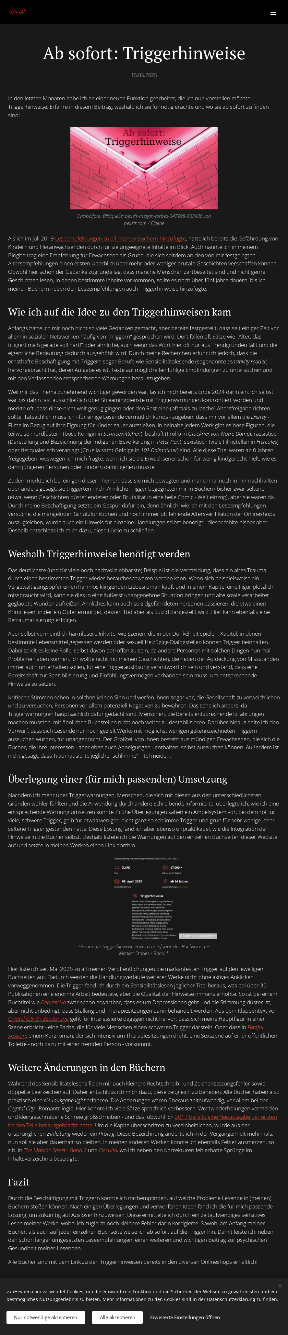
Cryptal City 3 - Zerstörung (38, 1018)
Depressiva (53, 1002)
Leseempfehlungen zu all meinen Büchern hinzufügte (120, 238)
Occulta (108, 1150)
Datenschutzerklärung (231, 1299)
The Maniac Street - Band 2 (55, 1150)
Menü (273, 12)
